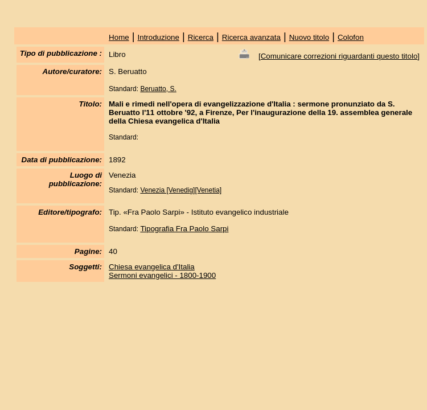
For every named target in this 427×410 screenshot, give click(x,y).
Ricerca (201, 37)
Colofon (351, 37)
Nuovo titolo (309, 37)
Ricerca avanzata (251, 37)
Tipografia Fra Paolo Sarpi (184, 228)
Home (119, 37)
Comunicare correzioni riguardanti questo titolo (339, 56)
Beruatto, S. (158, 89)
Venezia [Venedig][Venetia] (180, 190)
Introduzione (158, 37)
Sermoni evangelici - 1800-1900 (162, 275)
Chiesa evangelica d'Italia (152, 267)
